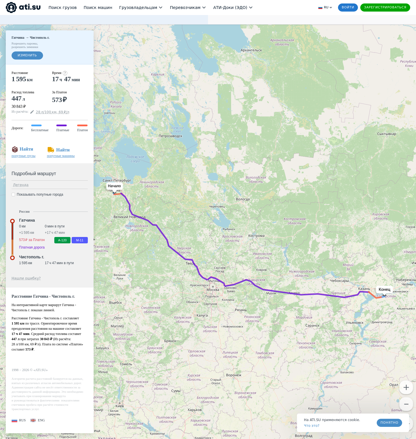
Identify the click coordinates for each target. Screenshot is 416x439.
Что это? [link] (312, 426)
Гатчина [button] (27, 220)
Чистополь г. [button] (31, 257)
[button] (113, 188)
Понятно (389, 423)
